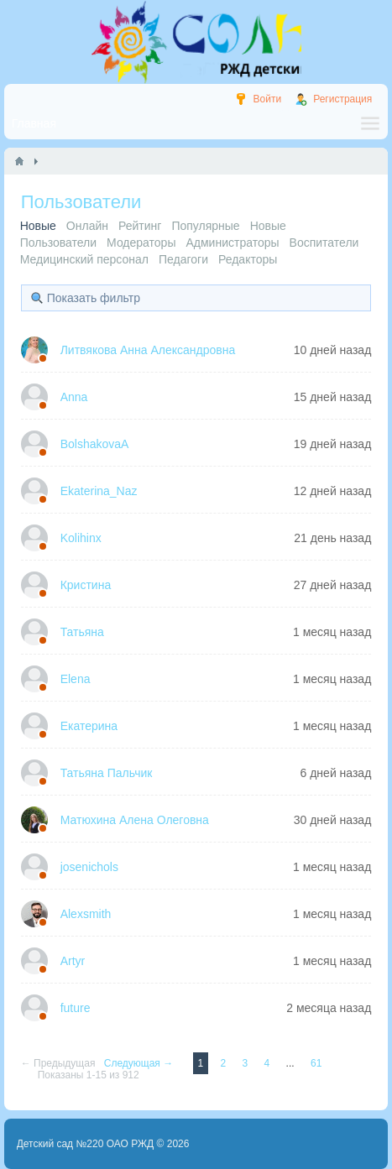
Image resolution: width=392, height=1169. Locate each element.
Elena (75, 679)
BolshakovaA (94, 444)
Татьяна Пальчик (106, 773)
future (75, 1008)
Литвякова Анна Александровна (148, 350)
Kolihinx (81, 538)
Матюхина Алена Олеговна (134, 820)
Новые (268, 225)
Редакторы (247, 259)
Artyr (73, 961)
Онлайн (87, 225)
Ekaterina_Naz (99, 491)
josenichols (89, 867)
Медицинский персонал (84, 259)
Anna (74, 397)
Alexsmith (86, 914)
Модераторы (141, 242)
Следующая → (140, 1063)
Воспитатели (324, 242)
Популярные (205, 225)
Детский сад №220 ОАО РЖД (85, 1144)
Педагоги (183, 259)
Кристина (86, 585)
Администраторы (232, 242)
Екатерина (89, 726)
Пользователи (58, 242)
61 (316, 1063)
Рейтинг (139, 225)
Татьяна (82, 632)
